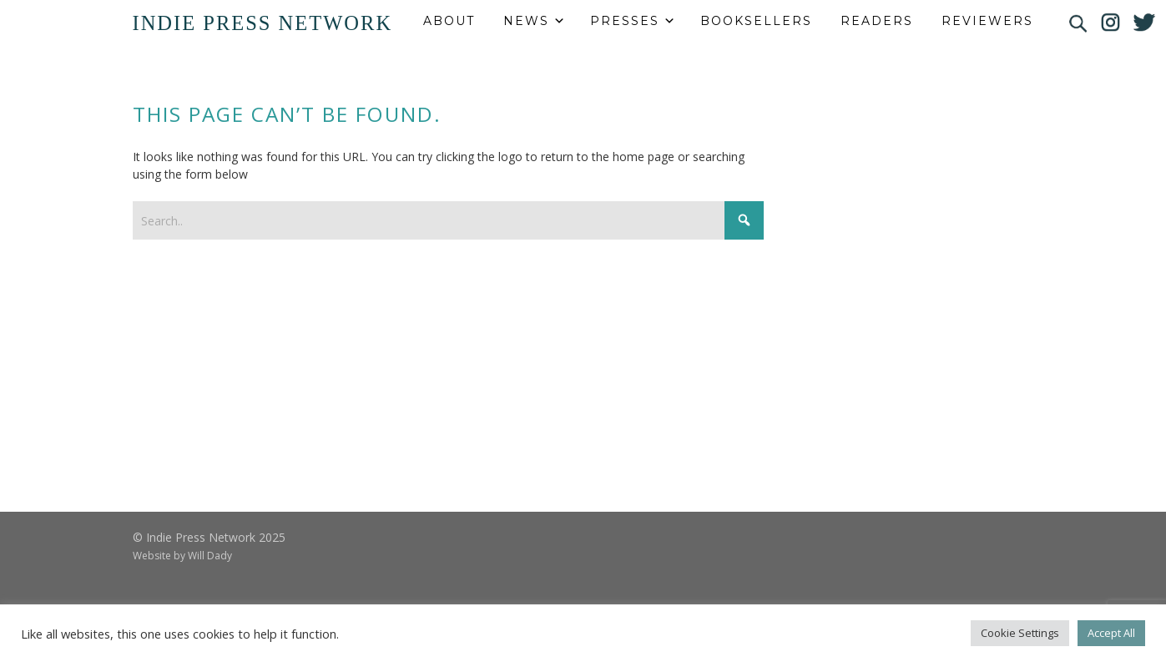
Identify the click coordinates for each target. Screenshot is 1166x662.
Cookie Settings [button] (1020, 632)
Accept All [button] (1111, 632)
